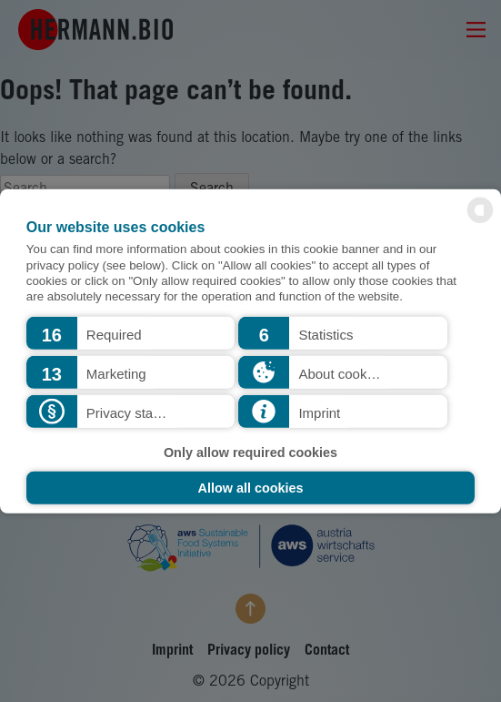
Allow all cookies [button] (251, 488)
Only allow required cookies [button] (250, 451)
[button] (130, 333)
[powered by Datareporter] (480, 222)
